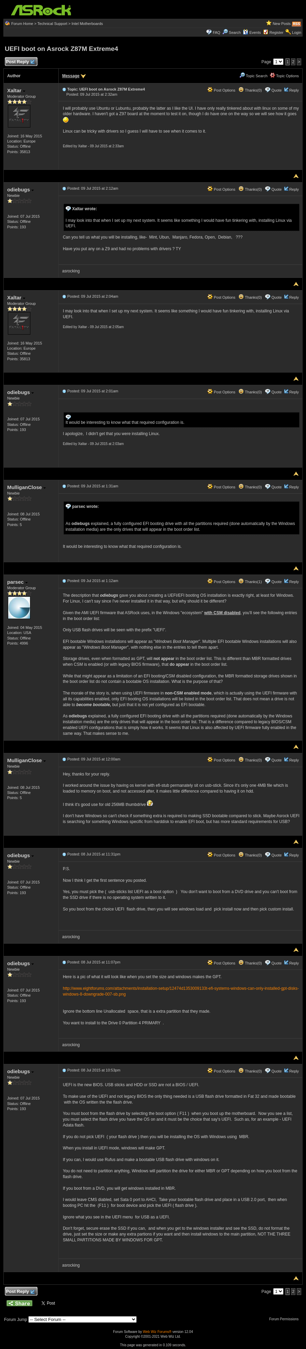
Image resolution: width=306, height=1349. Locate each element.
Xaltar (16, 90)
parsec (17, 582)
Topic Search (253, 76)
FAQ (216, 32)
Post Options (221, 90)
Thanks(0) (250, 90)
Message (71, 75)
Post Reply (20, 62)
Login (296, 32)
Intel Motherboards (87, 24)
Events (252, 32)
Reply (294, 90)
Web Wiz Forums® (157, 1332)
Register (276, 32)
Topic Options (284, 76)
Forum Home (22, 24)
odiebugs (20, 189)
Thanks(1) (250, 582)
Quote (277, 90)
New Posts (282, 24)
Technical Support (52, 24)
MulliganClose (26, 487)
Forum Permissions (285, 1319)
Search (235, 32)
